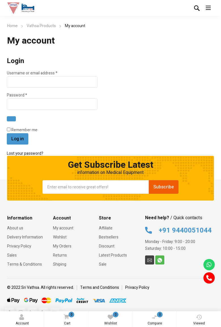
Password (25, 95)
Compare (155, 319)
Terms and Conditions (99, 287)
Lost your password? (25, 153)
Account (22, 320)
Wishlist (111, 319)
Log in (17, 138)
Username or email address (40, 73)
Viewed (199, 320)
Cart (68, 319)
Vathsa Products (41, 26)
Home (12, 26)
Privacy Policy (137, 287)
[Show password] (11, 118)
